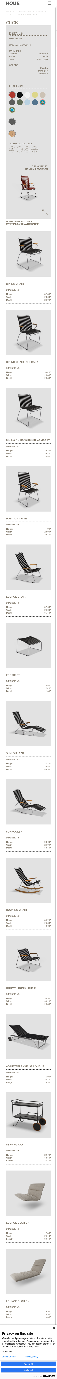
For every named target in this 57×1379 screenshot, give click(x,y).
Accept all (28, 1364)
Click (9, 15)
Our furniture (24, 12)
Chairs (39, 12)
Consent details (9, 1356)
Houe (8, 12)
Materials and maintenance (22, 224)
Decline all (28, 1370)
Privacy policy (31, 1356)
